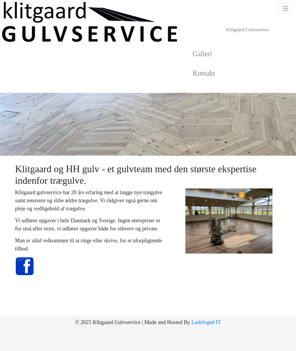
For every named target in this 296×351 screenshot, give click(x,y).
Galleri (202, 54)
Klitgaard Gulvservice (247, 29)
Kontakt (204, 73)
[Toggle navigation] (285, 8)
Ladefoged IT (206, 322)
